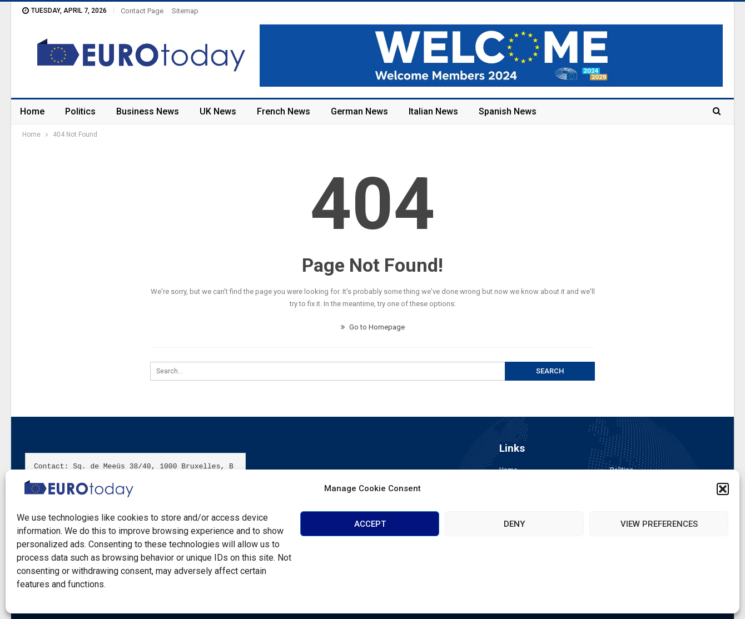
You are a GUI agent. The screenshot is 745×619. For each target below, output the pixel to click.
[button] (722, 489)
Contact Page (142, 11)
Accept (370, 524)
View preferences (659, 524)
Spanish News (508, 111)
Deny (514, 524)
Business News (147, 111)
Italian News (433, 111)
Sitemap (185, 11)
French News (283, 111)
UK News (218, 111)
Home (32, 111)
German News (359, 111)
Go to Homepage (373, 327)
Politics (80, 111)
